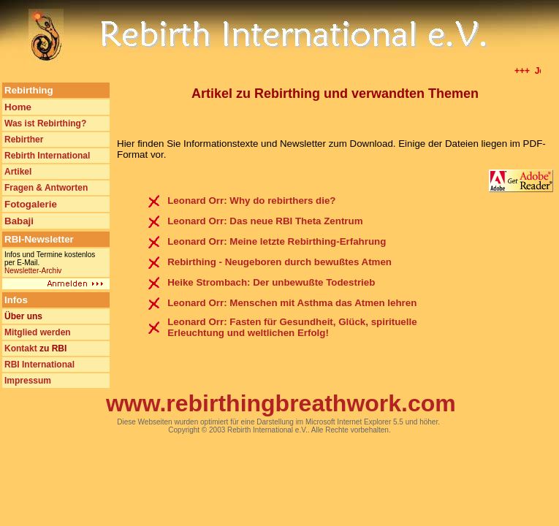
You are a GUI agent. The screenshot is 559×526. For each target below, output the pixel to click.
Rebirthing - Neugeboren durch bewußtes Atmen (279, 261)
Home (17, 107)
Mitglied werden (37, 332)
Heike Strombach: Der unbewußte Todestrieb (271, 282)
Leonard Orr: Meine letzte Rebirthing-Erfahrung (276, 241)
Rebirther (23, 139)
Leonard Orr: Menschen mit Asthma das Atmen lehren (292, 302)
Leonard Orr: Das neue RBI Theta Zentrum (264, 221)
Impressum (27, 381)
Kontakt (20, 348)
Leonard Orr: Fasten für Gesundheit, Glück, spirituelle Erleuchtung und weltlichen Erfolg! (292, 327)
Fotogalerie (30, 204)
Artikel (17, 172)
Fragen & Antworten (46, 188)
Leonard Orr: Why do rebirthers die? (251, 200)
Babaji (19, 221)
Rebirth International (47, 155)
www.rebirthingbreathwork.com (281, 403)
